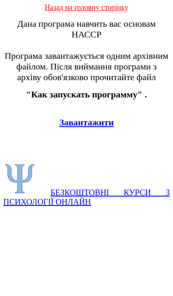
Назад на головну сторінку (87, 7)
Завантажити (86, 122)
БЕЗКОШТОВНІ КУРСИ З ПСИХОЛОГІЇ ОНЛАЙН (86, 197)
